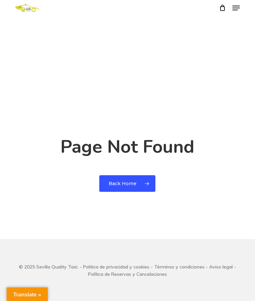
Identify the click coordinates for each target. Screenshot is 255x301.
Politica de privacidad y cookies (116, 267)
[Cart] (222, 8)
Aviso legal (221, 267)
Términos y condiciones (179, 267)
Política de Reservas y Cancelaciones (127, 274)
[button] (236, 8)
